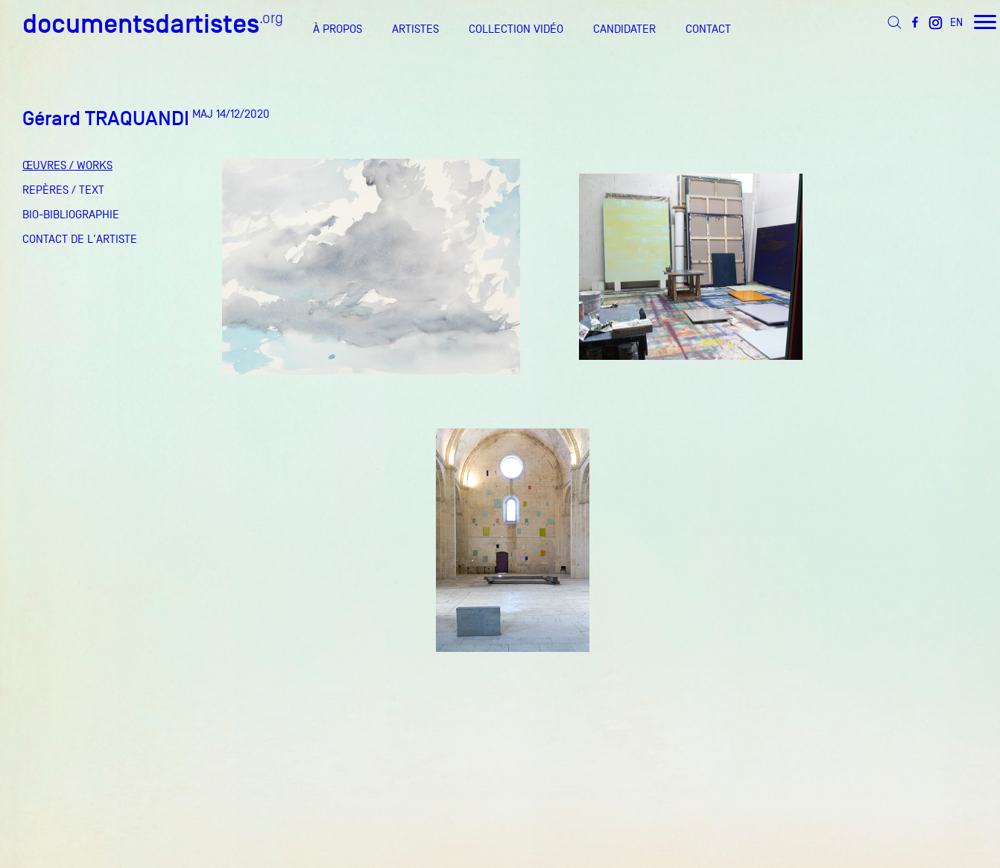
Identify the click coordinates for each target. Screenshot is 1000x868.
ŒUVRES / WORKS (67, 165)
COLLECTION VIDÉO (516, 29)
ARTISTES (415, 29)
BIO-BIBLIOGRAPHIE (70, 214)
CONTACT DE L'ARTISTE (79, 239)
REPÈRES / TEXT (63, 190)
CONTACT (708, 29)
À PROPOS (337, 29)
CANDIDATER (624, 29)
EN (956, 22)
